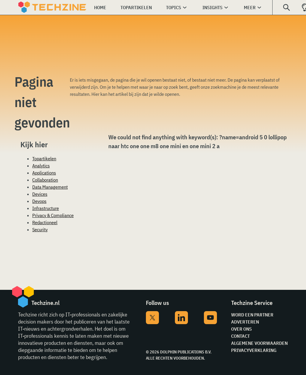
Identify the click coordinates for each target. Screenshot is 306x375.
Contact (240, 336)
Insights (212, 7)
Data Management (50, 187)
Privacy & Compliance (53, 215)
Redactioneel (44, 222)
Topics (173, 7)
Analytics (41, 166)
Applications (44, 173)
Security (40, 229)
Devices (39, 194)
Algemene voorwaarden (259, 343)
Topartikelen (136, 7)
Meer (250, 7)
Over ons (241, 329)
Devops (39, 201)
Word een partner (252, 315)
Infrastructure (45, 208)
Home (100, 7)
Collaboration (45, 180)
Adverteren (245, 322)
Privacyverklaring (253, 350)
